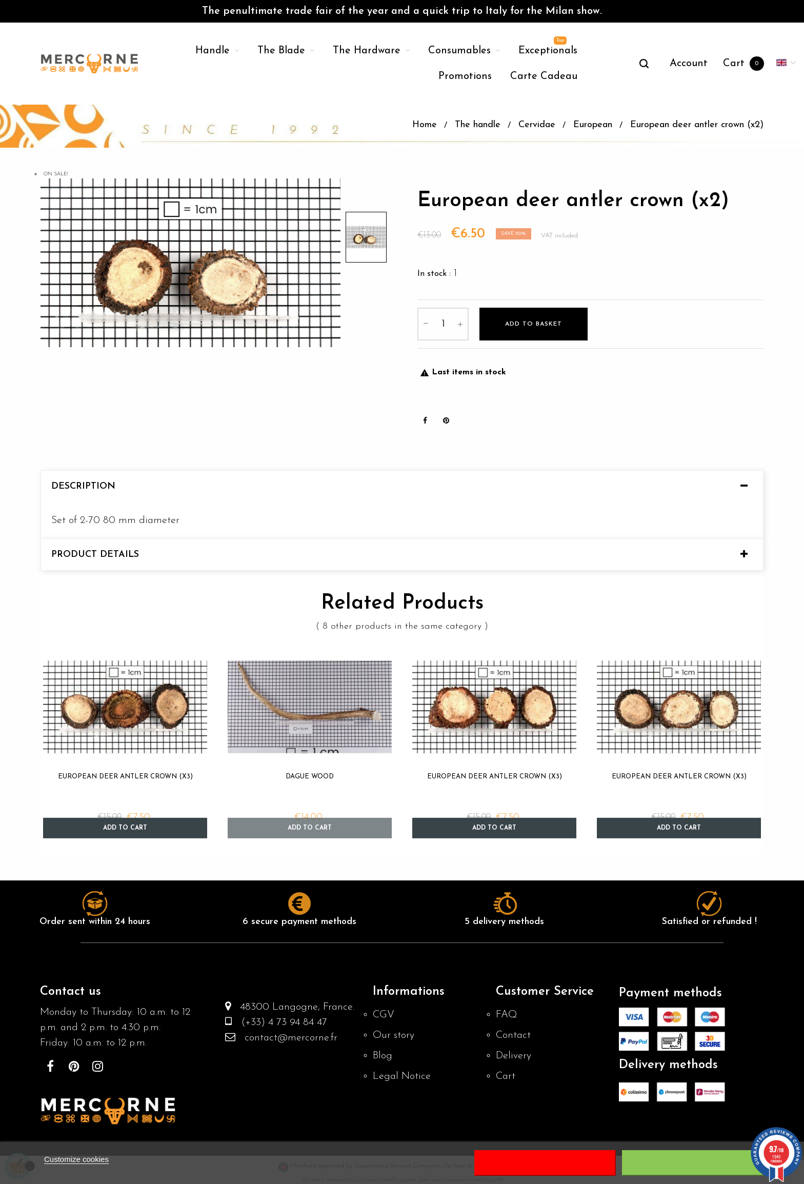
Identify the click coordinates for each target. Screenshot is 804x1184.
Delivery (513, 1055)
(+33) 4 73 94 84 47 (279, 1022)
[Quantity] (443, 323)
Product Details (95, 553)
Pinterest (446, 419)
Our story (393, 1035)
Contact (513, 1035)
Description (83, 485)
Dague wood (310, 775)
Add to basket (533, 323)
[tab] (402, 485)
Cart (505, 1076)
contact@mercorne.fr (286, 1037)
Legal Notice (402, 1076)
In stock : (434, 273)
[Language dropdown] (786, 63)
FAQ (506, 1014)
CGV (383, 1014)
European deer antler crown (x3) (125, 775)
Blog (382, 1055)
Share (425, 419)
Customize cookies (76, 1159)
